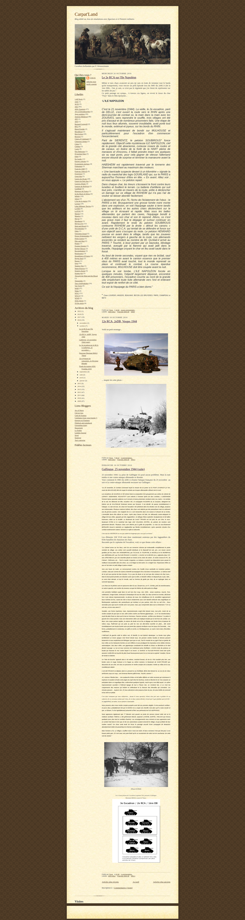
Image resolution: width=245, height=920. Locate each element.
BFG (76, 126)
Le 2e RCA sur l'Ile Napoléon (119, 77)
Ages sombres (80, 114)
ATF (76, 119)
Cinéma (77, 146)
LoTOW (78, 211)
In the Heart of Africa (82, 194)
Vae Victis (78, 286)
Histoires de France (82, 191)
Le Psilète (78, 430)
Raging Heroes (80, 248)
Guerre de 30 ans (81, 179)
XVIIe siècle (79, 303)
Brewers (78, 136)
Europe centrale (80, 161)
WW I (77, 293)
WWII (77, 298)
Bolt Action (79, 134)
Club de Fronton (80, 415)
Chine (77, 144)
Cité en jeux (79, 413)
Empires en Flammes (82, 420)
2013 (79, 389)
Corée (77, 149)
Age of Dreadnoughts (82, 111)
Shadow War (79, 266)
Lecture (77, 204)
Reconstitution (80, 251)
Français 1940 (80, 169)
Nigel (77, 435)
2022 (79, 311)
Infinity (77, 196)
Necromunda (79, 228)
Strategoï (78, 438)
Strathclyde (79, 273)
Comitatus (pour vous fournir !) (86, 418)
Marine (77, 214)
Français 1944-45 (81, 171)
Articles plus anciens (161, 882)
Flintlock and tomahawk (83, 423)
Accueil (136, 882)
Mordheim (78, 221)
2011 (79, 395)
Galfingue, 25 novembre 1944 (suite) (123, 469)
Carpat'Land (86, 14)
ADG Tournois (80, 109)
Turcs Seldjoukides (81, 283)
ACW (77, 104)
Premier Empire (80, 246)
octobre (82, 326)
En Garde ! (79, 159)
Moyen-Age (79, 224)
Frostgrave (78, 174)
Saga (76, 263)
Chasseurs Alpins (81, 141)
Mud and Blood (80, 226)
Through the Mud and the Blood (86, 276)
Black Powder (80, 129)
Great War (78, 176)
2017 (79, 317)
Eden (76, 156)
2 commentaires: (127, 458)
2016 (79, 320)
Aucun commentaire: (128, 310)
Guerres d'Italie (80, 184)
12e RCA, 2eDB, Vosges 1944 (119, 321)
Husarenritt (79, 428)
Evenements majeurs (82, 164)
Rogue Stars (79, 258)
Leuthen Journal (80, 433)
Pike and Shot (80, 241)
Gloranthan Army (81, 425)
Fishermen (78, 166)
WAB (77, 288)
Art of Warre (79, 410)
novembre (83, 323)
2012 (79, 392)
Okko (77, 231)
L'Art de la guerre (81, 201)
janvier (82, 381)
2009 (79, 401)
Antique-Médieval (81, 117)
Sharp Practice (80, 268)
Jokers (77, 199)
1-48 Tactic (79, 99)
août (81, 375)
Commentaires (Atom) (123, 888)
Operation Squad (81, 234)
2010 (79, 398)
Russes (77, 261)
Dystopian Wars (80, 154)
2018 (79, 314)
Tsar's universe (80, 440)
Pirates (77, 243)
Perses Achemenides (82, 236)
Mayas (77, 219)
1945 (76, 102)
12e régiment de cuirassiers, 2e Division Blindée (88, 361)
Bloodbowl (79, 132)
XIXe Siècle (79, 301)
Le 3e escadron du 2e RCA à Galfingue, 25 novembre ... (88, 347)
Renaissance (79, 253)
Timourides (79, 281)
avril (81, 378)
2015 (79, 383)
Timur (93, 78)
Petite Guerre (79, 238)
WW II (77, 296)
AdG (76, 107)
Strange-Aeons (80, 271)
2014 (79, 386)
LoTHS (77, 209)
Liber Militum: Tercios (83, 206)
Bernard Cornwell (81, 124)
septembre (83, 372)
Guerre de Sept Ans (82, 181)
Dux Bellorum (80, 151)
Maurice (78, 216)
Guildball (78, 189)
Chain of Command (82, 139)
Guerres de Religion (82, 186)
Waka (77, 291)
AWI (76, 122)
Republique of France (82, 256)
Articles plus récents (110, 882)
